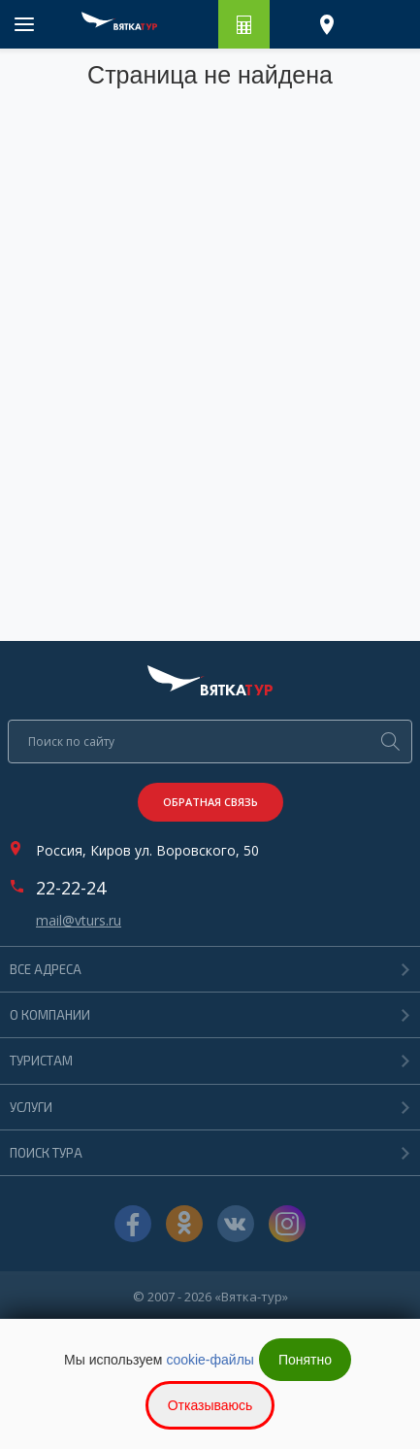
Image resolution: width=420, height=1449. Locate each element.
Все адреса (45, 969)
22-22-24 (71, 887)
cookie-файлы (210, 1359)
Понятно (305, 1359)
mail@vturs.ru (78, 920)
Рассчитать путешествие (244, 24)
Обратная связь (210, 801)
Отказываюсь (210, 1405)
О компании (50, 1015)
